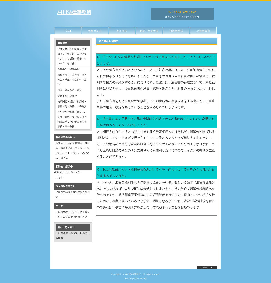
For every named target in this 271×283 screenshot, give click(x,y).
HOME (68, 31)
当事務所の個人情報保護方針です (73, 194)
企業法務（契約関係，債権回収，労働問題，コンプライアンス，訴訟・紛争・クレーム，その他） (72, 56)
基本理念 (122, 31)
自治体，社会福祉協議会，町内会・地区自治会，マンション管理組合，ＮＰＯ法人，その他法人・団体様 (73, 150)
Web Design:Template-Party (136, 278)
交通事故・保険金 (67, 96)
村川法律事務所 (74, 12)
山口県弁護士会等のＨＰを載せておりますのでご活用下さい (73, 214)
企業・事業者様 (149, 31)
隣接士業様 (176, 31)
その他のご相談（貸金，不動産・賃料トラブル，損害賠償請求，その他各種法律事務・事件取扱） (72, 119)
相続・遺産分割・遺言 (70, 90)
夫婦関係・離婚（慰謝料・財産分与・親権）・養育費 (72, 104)
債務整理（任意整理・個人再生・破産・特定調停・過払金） (72, 80)
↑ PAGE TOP (206, 267)
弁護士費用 (203, 31)
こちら (59, 177)
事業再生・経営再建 (68, 69)
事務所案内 (94, 31)
